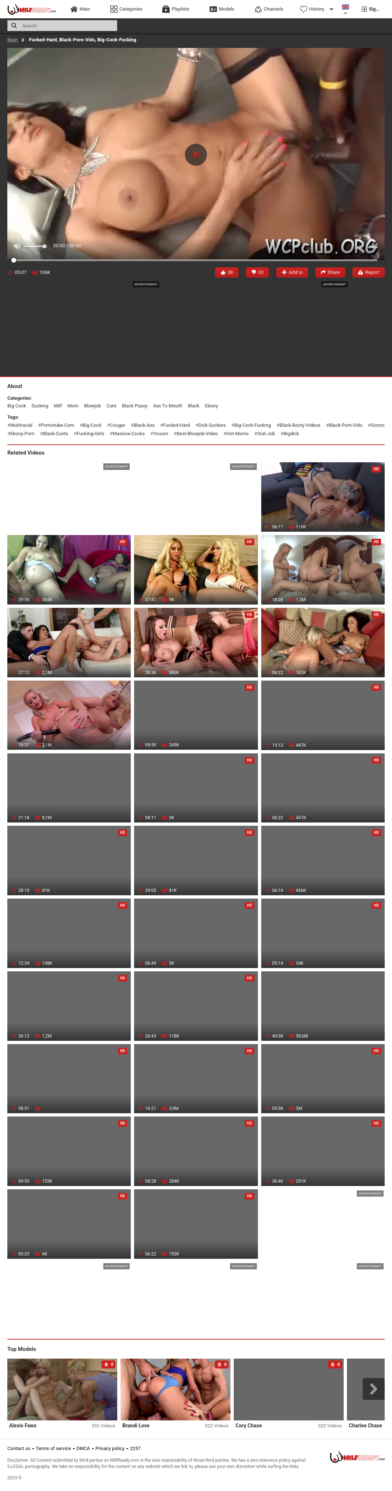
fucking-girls (90, 433)
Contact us (18, 1448)
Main (12, 39)
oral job (266, 433)
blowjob (92, 405)
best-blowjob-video (197, 433)
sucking (40, 405)
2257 (135, 1448)
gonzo (377, 425)
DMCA (83, 1448)
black (194, 405)
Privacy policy (110, 1448)
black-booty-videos (300, 425)
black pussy (135, 405)
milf (58, 405)
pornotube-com (57, 425)
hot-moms (237, 433)
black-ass (144, 425)
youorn (160, 433)
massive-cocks (128, 433)
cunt (112, 405)
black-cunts (55, 433)
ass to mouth (167, 405)
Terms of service (53, 1448)
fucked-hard (176, 425)
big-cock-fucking (252, 425)
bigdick (291, 433)
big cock (16, 405)
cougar (117, 425)
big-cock (92, 425)
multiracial (21, 425)
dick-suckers (212, 425)
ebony (211, 405)
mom (72, 405)
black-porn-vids (346, 425)
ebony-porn (22, 433)
